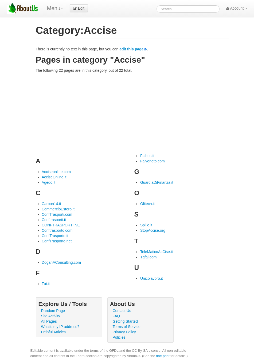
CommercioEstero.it (58, 209)
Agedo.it (48, 182)
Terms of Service (126, 327)
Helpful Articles (53, 332)
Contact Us (122, 311)
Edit (78, 8)
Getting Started (125, 321)
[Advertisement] (132, 113)
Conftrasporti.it (54, 220)
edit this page (131, 49)
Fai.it (46, 284)
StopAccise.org (152, 230)
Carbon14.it (51, 204)
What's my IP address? (60, 327)
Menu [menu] (55, 8)
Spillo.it (146, 225)
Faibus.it (147, 156)
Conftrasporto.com (57, 230)
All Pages (49, 321)
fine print (163, 356)
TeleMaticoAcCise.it (156, 252)
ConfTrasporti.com (57, 214)
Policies (119, 337)
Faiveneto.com (152, 161)
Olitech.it (147, 204)
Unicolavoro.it (151, 278)
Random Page (53, 311)
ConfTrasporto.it (55, 236)
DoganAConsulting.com (61, 262)
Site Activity (50, 316)
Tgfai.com (148, 257)
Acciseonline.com (56, 172)
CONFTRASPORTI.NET (62, 225)
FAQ (116, 316)
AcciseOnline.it (54, 177)
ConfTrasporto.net (57, 241)
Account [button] (236, 8)
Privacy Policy (124, 332)
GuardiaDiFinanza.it (156, 182)
